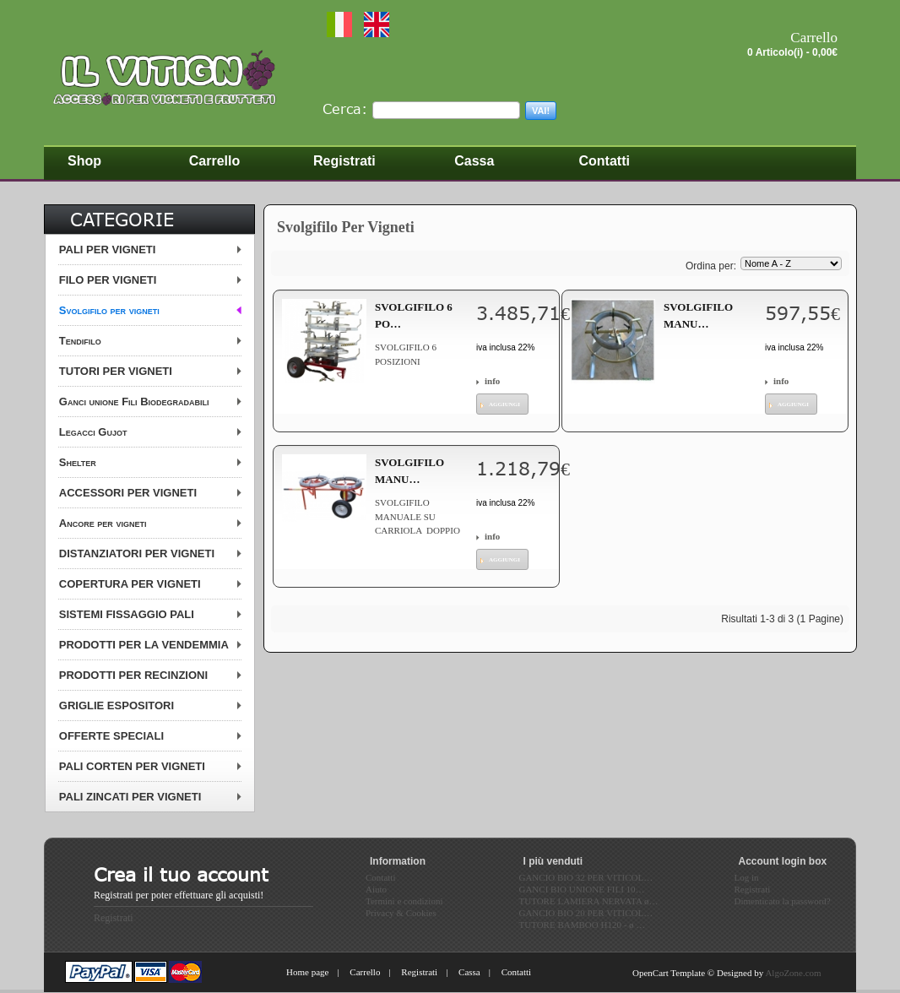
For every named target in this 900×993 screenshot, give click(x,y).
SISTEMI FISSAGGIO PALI (126, 614)
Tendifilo (80, 340)
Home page (307, 972)
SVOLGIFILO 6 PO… (414, 315)
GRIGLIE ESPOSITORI (116, 705)
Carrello (365, 972)
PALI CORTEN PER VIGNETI (132, 766)
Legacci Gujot (93, 432)
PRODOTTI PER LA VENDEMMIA (144, 644)
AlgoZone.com (793, 973)
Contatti (516, 972)
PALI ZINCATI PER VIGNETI (130, 796)
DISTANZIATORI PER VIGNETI (136, 553)
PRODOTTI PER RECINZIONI (133, 675)
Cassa (469, 972)
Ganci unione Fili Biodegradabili (134, 401)
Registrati (113, 918)
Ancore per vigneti (103, 523)
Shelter (77, 462)
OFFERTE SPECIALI (111, 736)
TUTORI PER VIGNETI (115, 371)
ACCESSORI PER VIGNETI (128, 492)
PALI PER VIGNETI (107, 249)
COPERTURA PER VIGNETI (130, 584)
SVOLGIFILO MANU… (698, 315)
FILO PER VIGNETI (108, 280)
